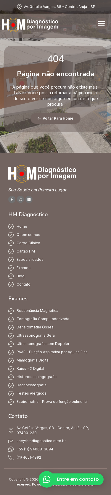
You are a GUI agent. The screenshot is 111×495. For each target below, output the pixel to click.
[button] (101, 23)
